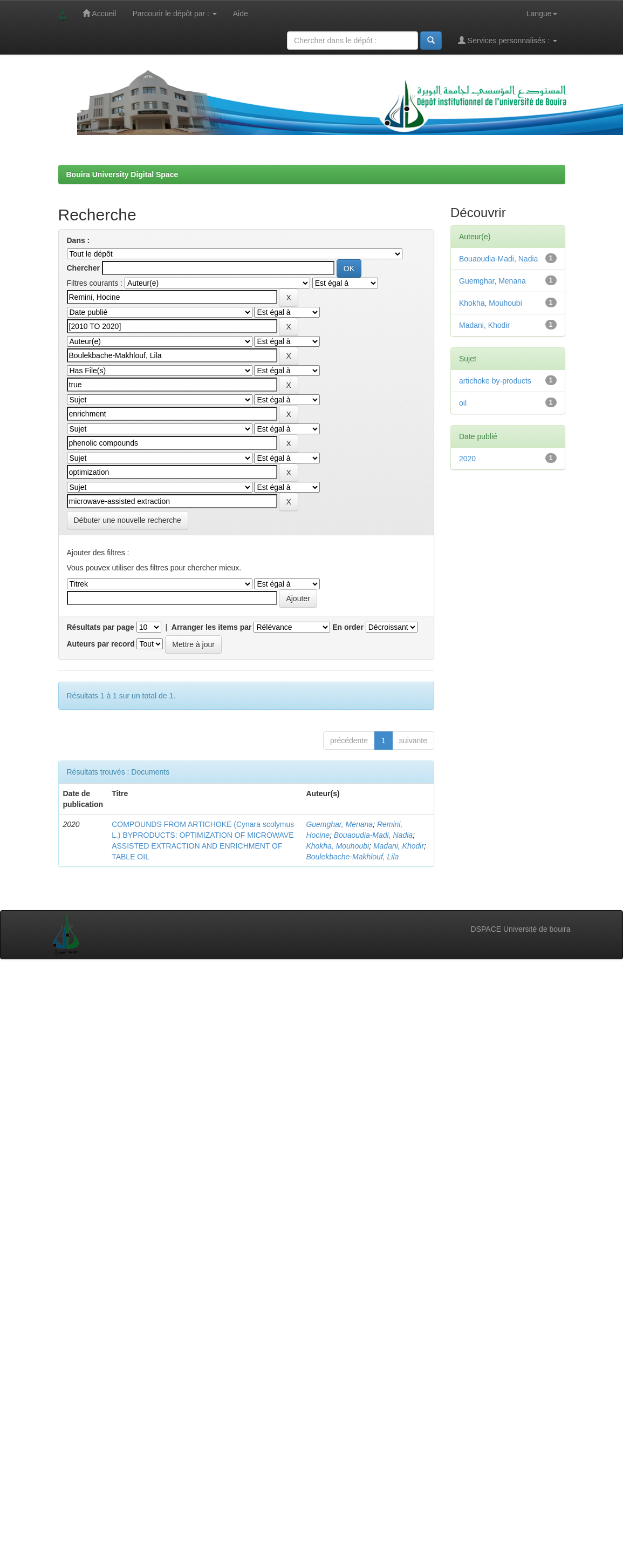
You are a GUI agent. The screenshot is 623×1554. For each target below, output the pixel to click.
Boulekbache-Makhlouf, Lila (352, 856)
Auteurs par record (101, 644)
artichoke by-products (495, 380)
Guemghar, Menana (339, 824)
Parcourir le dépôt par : (174, 13)
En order (348, 627)
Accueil (99, 13)
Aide (240, 13)
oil (463, 403)
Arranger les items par (212, 627)
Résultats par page (100, 627)
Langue (541, 13)
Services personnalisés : (507, 40)
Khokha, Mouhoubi (337, 846)
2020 (467, 458)
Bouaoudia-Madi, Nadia (373, 835)
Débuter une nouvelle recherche (127, 520)
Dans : (78, 240)
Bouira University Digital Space (122, 174)
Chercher (83, 268)
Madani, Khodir (398, 846)
